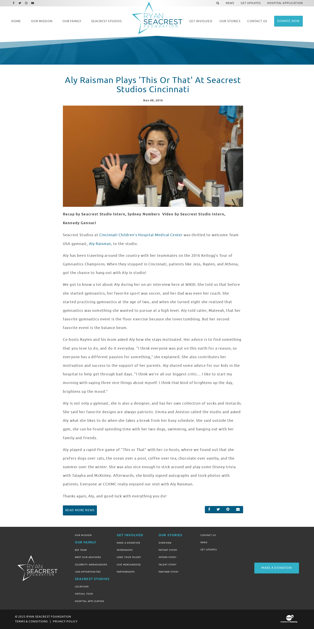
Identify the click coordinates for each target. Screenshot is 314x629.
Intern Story (168, 557)
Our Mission (83, 535)
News (203, 542)
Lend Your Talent (129, 557)
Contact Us (208, 535)
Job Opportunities (88, 571)
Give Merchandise (129, 564)
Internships (125, 550)
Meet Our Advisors (88, 557)
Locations (82, 586)
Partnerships (126, 571)
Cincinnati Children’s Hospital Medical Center (141, 235)
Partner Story (169, 571)
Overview (165, 542)
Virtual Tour (84, 593)
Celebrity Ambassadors (91, 564)
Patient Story (168, 550)
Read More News (80, 510)
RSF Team (81, 550)
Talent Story (168, 564)
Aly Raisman (100, 244)
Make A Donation (128, 542)
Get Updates (208, 549)
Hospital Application (89, 601)
